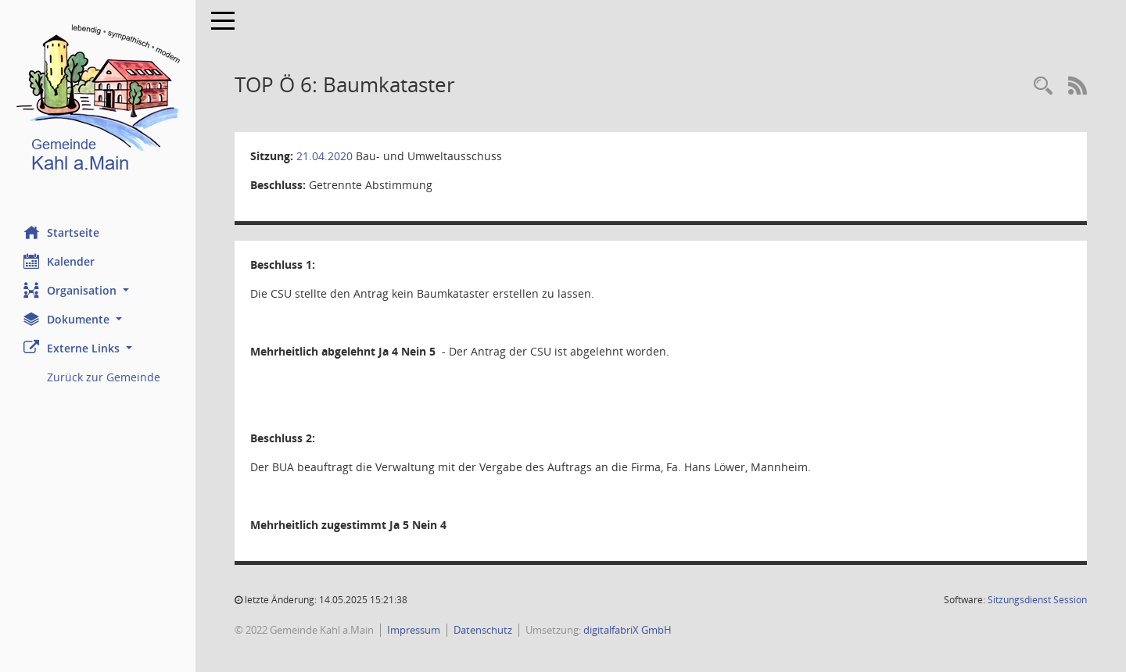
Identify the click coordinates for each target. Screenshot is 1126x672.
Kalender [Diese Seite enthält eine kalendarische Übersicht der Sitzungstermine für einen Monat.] (59, 261)
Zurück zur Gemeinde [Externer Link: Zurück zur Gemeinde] (103, 377)
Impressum (413, 630)
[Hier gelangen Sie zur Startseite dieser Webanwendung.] (97, 101)
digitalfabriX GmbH (627, 630)
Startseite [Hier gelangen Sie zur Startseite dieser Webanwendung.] (61, 232)
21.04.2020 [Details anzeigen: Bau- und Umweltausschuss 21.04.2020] (324, 155)
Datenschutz (483, 630)
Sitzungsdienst (1037, 599)
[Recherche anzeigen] (1043, 86)
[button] (97, 290)
